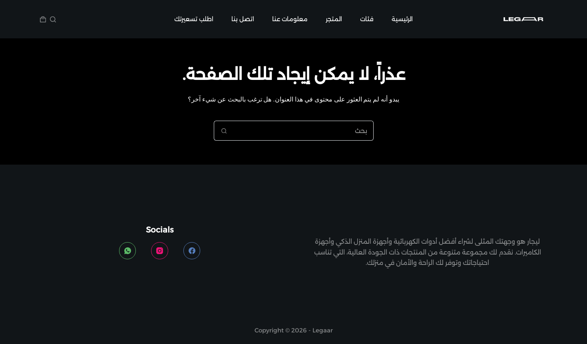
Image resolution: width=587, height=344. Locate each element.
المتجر (334, 19)
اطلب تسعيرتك (193, 19)
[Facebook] (192, 250)
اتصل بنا (242, 19)
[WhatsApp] (127, 250)
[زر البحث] (224, 131)
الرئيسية (402, 19)
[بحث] (53, 19)
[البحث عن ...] (304, 131)
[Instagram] (159, 250)
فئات (367, 19)
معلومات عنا (290, 19)
